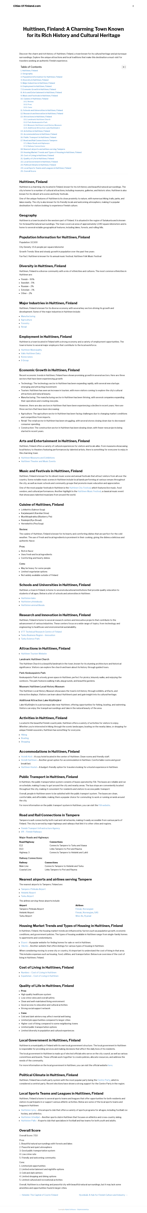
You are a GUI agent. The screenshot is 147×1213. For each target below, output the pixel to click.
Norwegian (88, 909)
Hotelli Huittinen (29, 760)
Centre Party (104, 1080)
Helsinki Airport (28, 892)
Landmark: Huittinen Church (38, 119)
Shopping (25, 742)
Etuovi (24, 942)
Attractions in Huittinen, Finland (37, 116)
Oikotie (24, 946)
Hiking (24, 735)
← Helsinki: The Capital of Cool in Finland (38, 1195)
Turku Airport (27, 896)
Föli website (104, 805)
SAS (96, 912)
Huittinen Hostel (29, 767)
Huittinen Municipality (31, 350)
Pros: (30, 104)
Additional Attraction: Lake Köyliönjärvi (44, 128)
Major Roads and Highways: (38, 143)
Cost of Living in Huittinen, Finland (39, 155)
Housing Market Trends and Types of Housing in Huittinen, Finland (53, 152)
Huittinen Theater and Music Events (38, 461)
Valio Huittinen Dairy (31, 353)
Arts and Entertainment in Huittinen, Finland (42, 92)
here (110, 1065)
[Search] (132, 6)
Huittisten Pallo (28, 1120)
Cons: (30, 107)
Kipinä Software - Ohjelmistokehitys (77, 1209)
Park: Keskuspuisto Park (37, 122)
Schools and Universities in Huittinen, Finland (43, 110)
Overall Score (30, 171)
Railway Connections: (36, 146)
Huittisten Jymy (28, 1110)
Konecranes (27, 357)
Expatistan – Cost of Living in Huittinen (39, 976)
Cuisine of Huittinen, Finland (36, 99)
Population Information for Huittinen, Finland (42, 77)
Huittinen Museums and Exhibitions (38, 458)
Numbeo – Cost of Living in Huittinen (38, 972)
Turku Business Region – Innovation (38, 635)
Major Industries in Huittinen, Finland (39, 83)
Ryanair (88, 916)
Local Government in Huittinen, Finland (41, 162)
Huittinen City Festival (80, 488)
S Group (25, 360)
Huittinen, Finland (30, 70)
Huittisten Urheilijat (30, 1117)
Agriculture (26, 320)
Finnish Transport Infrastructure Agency (40, 828)
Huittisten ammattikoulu (33, 605)
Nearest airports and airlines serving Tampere (44, 149)
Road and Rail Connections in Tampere (40, 140)
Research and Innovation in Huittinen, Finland (43, 113)
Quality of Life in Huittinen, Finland (38, 158)
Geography (28, 74)
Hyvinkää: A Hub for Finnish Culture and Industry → (103, 1195)
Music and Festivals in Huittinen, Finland (40, 95)
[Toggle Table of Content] (122, 67)
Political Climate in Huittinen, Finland (40, 165)
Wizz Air (79, 916)
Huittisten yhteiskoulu (31, 601)
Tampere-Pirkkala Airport (33, 889)
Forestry (25, 323)
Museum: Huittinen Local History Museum (45, 125)
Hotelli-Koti (26, 756)
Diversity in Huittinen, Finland (35, 80)
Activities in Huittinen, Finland (37, 131)
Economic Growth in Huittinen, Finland (39, 89)
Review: (31, 102)
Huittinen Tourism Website (34, 653)
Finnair (78, 909)
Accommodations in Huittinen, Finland (40, 134)
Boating (25, 738)
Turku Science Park (30, 639)
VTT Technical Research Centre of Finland (41, 632)
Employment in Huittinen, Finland (37, 86)
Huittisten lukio (28, 598)
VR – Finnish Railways (31, 832)
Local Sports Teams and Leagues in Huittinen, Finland (47, 168)
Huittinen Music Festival (89, 491)
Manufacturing (28, 316)
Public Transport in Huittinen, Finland (40, 137)
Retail (24, 327)
